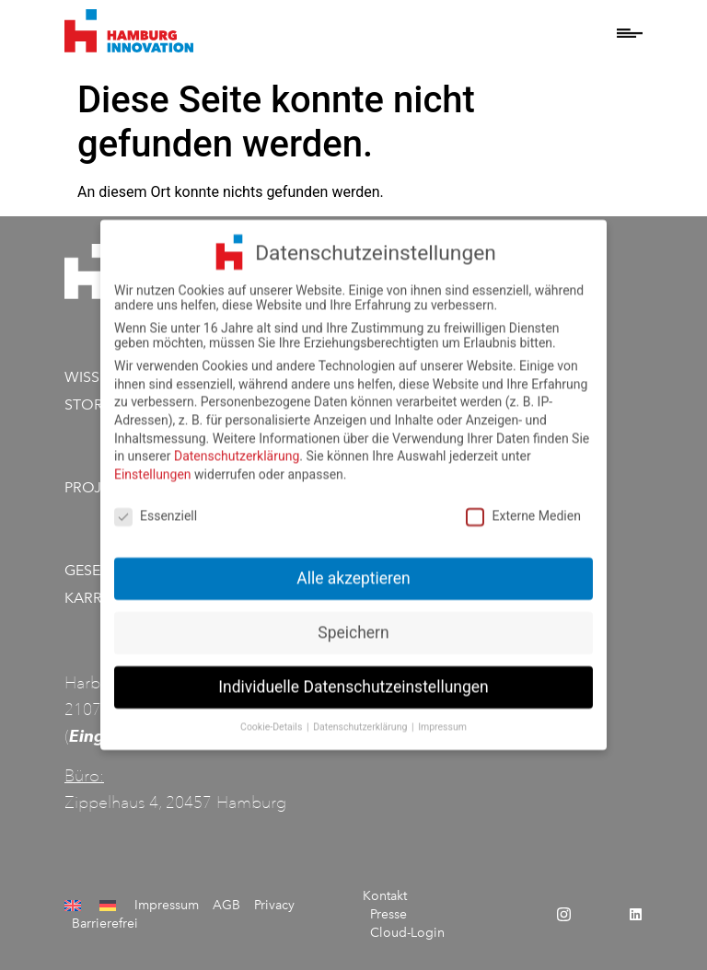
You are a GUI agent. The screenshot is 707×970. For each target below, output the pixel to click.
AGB (226, 905)
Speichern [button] (353, 626)
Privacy (274, 905)
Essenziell (155, 508)
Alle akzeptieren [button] (353, 571)
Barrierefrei (105, 923)
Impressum (166, 905)
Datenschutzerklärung (236, 449)
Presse (388, 914)
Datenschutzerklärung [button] (361, 719)
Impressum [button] (442, 719)
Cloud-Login (407, 933)
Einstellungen (152, 466)
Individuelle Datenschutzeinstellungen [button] (353, 680)
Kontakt (385, 896)
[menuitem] (75, 905)
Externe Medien (523, 508)
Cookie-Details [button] (272, 719)
